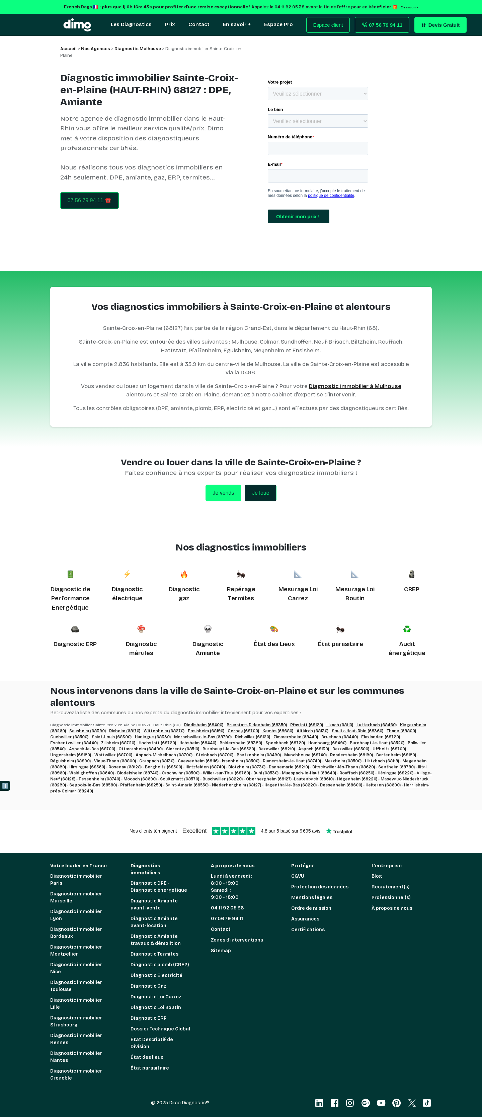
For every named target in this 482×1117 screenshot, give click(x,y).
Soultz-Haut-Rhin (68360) (357, 731)
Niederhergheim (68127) (236, 785)
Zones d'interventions (237, 940)
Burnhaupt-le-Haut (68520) (377, 743)
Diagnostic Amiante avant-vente (154, 904)
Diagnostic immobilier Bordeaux (76, 932)
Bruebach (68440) (339, 737)
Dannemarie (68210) (289, 767)
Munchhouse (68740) (305, 755)
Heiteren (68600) (383, 785)
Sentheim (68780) (396, 767)
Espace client (328, 25)
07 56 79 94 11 (227, 918)
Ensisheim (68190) (206, 731)
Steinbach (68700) (214, 755)
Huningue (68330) (153, 737)
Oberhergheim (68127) (269, 779)
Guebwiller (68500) (69, 737)
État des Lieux (274, 644)
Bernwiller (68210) (276, 749)
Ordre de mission (311, 908)
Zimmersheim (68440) (295, 737)
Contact (221, 929)
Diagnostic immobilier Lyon (76, 915)
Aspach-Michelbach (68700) (164, 755)
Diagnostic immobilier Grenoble (76, 1074)
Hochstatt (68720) (157, 743)
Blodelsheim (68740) (137, 773)
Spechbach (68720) (285, 743)
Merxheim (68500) (343, 761)
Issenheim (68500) (240, 761)
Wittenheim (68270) (164, 731)
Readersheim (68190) (351, 755)
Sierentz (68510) (182, 749)
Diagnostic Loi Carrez (156, 997)
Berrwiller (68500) (350, 749)
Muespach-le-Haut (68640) (309, 773)
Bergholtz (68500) (163, 767)
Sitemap (221, 951)
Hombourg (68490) (327, 743)
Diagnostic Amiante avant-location (154, 922)
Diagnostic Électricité (156, 975)
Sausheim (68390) (87, 731)
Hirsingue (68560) (87, 767)
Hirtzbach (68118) (382, 761)
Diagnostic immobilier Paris (76, 879)
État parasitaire (340, 644)
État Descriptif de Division (152, 1043)
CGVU (297, 876)
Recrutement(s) (391, 887)
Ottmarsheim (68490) (140, 749)
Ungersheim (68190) (70, 755)
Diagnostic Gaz (148, 986)
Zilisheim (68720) (118, 743)
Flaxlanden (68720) (380, 737)
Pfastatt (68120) (306, 725)
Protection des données (319, 887)
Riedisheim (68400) (203, 725)
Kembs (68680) (277, 731)
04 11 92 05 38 (227, 908)
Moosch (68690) (140, 779)
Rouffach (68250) (356, 773)
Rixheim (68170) (124, 731)
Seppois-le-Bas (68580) (93, 785)
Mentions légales (311, 897)
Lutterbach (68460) (376, 725)
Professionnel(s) (391, 897)
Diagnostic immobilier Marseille (76, 897)
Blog (377, 876)
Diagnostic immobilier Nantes (76, 1056)
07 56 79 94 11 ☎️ (89, 200)
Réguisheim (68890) (70, 761)
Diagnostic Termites (154, 954)
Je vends (223, 493)
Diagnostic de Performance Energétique (70, 598)
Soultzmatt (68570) (179, 779)
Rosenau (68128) (125, 767)
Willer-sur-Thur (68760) (226, 773)
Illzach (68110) (339, 725)
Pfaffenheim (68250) (141, 785)
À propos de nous (392, 908)
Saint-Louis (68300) (112, 737)
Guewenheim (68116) (198, 761)
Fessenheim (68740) (99, 779)
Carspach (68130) (156, 761)
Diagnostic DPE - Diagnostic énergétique (159, 886)
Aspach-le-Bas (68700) (92, 749)
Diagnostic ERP (75, 644)
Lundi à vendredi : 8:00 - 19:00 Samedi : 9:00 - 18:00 (231, 886)
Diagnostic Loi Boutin (156, 1007)
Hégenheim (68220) (357, 779)
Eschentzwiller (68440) (74, 743)
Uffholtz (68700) (389, 749)
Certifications (308, 930)
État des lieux (147, 1057)
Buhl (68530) (265, 773)
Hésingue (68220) (395, 773)
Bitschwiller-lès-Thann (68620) (343, 767)
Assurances (305, 919)
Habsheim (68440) (197, 743)
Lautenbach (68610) (314, 779)
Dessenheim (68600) (341, 785)
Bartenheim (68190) (396, 755)
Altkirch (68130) (312, 731)
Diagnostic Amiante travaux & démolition (156, 940)
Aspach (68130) (313, 749)
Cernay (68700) (243, 731)
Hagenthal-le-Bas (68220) (290, 785)
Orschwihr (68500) (180, 773)
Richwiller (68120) (252, 737)
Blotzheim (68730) (246, 767)
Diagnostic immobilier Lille (76, 1003)
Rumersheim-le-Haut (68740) (292, 761)
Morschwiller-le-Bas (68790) (203, 737)
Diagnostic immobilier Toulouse (76, 986)
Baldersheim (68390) (241, 743)
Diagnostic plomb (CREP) (160, 965)
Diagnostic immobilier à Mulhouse (355, 386)
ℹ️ (5, 786)
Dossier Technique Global (160, 1029)
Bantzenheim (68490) (259, 755)
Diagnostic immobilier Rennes (76, 1039)
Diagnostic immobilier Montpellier (76, 950)
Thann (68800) (401, 731)
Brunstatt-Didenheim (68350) (257, 725)
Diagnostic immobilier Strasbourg (76, 1021)
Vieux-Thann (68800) (115, 761)
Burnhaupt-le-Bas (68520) (229, 749)
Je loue (260, 493)
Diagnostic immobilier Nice (76, 968)
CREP (411, 589)
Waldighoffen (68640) (91, 773)
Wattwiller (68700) (113, 755)
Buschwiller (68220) (223, 779)
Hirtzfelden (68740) (205, 767)
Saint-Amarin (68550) (187, 785)
